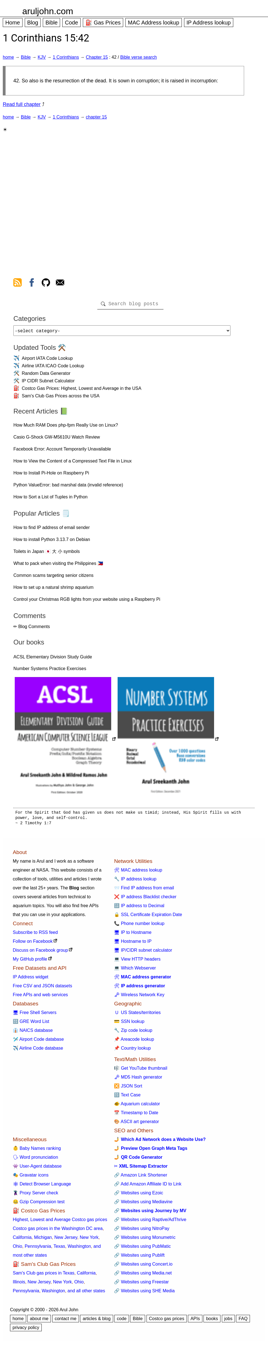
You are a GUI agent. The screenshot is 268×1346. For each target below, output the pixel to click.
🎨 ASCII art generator (136, 1123)
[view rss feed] (17, 283)
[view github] (46, 283)
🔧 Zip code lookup (133, 1032)
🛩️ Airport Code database (38, 1041)
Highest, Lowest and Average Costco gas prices (60, 1221)
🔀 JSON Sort (128, 1088)
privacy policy (26, 1329)
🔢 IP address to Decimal (139, 907)
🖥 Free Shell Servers (34, 1014)
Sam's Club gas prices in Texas (44, 1275)
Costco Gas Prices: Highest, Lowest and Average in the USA (81, 390)
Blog (32, 22)
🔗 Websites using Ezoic (138, 1195)
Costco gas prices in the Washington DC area (58, 1230)
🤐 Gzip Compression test (38, 1204)
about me (39, 1320)
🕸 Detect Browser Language (42, 1186)
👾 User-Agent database (37, 1168)
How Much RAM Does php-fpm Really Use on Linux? (65, 427)
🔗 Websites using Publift (139, 1257)
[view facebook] (32, 283)
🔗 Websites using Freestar (141, 1284)
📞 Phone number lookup (139, 925)
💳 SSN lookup (129, 1023)
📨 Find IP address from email (144, 890)
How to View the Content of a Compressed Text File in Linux (72, 463)
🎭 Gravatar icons (30, 1177)
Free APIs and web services (40, 997)
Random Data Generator (46, 375)
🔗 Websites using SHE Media (144, 1293)
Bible (51, 22)
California (22, 1239)
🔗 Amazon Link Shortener (140, 1177)
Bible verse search (138, 57)
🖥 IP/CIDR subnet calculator (143, 952)
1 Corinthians (66, 57)
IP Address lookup (209, 22)
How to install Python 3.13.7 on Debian (51, 541)
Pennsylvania (38, 1248)
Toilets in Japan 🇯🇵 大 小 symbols (46, 553)
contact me (65, 1320)
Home (12, 22)
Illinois (19, 1284)
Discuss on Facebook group (40, 952)
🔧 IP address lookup (135, 881)
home (8, 57)
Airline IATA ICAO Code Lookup (53, 368)
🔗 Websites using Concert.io (143, 1266)
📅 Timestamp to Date (136, 1115)
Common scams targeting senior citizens (53, 577)
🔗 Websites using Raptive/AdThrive (150, 1221)
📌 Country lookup (132, 1050)
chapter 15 (96, 117)
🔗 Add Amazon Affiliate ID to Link (147, 1186)
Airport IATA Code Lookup (47, 360)
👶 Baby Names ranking (37, 1150)
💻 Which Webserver (135, 970)
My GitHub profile (30, 961)
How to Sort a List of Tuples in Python (50, 499)
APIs (195, 1320)
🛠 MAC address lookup (138, 872)
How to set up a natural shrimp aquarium (53, 589)
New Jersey (65, 1239)
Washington (79, 1248)
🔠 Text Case (127, 1097)
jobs (228, 1320)
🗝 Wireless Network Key (139, 997)
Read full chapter (22, 104)
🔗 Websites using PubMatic (142, 1248)
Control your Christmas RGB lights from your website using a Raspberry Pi (86, 601)
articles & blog (97, 1320)
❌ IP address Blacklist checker (145, 899)
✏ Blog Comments (31, 628)
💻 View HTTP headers (137, 961)
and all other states (86, 1293)
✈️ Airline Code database (38, 1050)
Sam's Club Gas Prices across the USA (61, 398)
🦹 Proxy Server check (35, 1195)
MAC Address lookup (153, 22)
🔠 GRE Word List (31, 1023)
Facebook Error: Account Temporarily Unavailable (62, 451)
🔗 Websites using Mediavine (143, 1204)
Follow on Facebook (33, 943)
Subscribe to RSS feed (35, 934)
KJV (42, 57)
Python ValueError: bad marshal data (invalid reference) (68, 487)
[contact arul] (60, 283)
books (212, 1320)
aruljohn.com (47, 11)
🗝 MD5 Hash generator (138, 1079)
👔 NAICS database (33, 1032)
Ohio (17, 1248)
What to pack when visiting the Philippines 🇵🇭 (58, 565)
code (121, 1320)
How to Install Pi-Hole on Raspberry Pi (51, 475)
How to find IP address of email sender (51, 529)
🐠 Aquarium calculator (137, 1106)
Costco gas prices (166, 1320)
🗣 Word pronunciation (35, 1159)
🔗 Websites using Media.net (143, 1275)
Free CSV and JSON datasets (42, 988)
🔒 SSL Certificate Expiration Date (148, 916)
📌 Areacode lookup (134, 1041)
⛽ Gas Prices (103, 22)
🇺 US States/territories (137, 1014)
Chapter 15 (97, 57)
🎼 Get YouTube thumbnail (140, 1070)
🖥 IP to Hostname (132, 934)
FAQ (243, 1320)
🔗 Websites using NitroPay (141, 1230)
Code (71, 22)
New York (89, 1239)
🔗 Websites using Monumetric (144, 1239)
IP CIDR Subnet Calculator (48, 383)
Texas (59, 1248)
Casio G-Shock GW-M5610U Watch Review (56, 439)
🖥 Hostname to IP (133, 943)
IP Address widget (30, 979)
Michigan (43, 1239)
